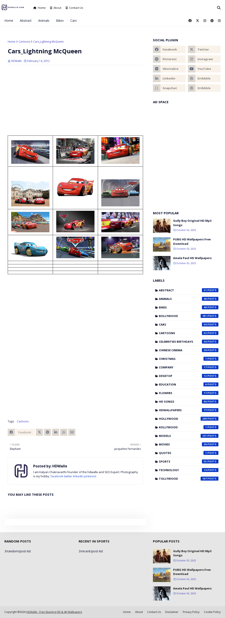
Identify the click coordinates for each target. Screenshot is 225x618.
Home (39, 8)
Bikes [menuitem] (60, 20)
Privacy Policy (191, 612)
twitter (68, 476)
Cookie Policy (212, 612)
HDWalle (16, 61)
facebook (57, 476)
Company (188, 367)
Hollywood (188, 419)
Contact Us (74, 8)
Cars (188, 324)
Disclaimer (171, 612)
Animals (188, 299)
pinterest (90, 476)
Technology (188, 470)
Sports (188, 461)
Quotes (188, 453)
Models (188, 436)
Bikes (188, 307)
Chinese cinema (188, 350)
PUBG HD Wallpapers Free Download (192, 241)
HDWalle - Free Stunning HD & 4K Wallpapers (54, 612)
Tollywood (188, 479)
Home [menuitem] (8, 20)
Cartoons (24, 41)
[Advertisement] (75, 100)
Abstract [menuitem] (26, 20)
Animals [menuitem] (43, 20)
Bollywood (188, 316)
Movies (188, 444)
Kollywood (188, 427)
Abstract (188, 290)
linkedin (78, 476)
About (55, 8)
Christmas (188, 359)
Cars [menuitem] (73, 20)
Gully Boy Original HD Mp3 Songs (192, 223)
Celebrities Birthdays (188, 342)
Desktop (188, 376)
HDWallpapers (188, 410)
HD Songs (188, 402)
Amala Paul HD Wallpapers (192, 258)
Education (188, 384)
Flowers (188, 393)
